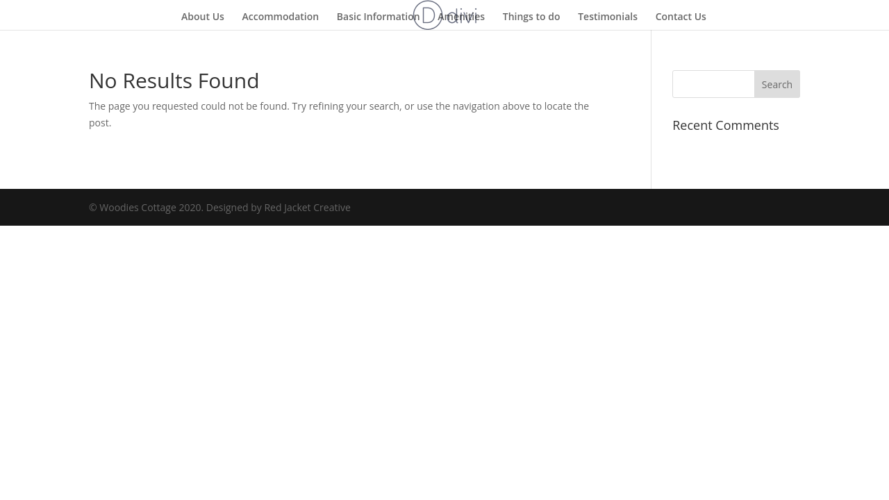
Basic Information (378, 17)
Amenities (461, 17)
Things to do (531, 17)
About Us (202, 17)
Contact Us (681, 17)
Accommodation (280, 17)
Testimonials (608, 17)
